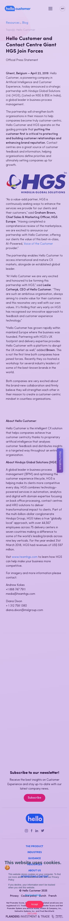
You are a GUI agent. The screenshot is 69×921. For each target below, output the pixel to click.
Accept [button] (34, 904)
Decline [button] (32, 913)
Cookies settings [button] (33, 895)
